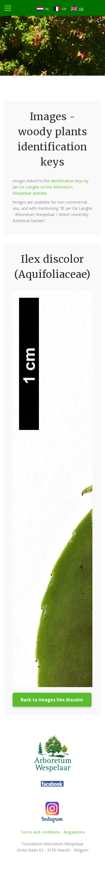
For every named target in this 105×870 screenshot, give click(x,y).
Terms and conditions (40, 832)
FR (64, 9)
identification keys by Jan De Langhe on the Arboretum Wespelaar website (50, 187)
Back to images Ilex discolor (52, 700)
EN (81, 9)
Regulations (74, 832)
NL (47, 9)
